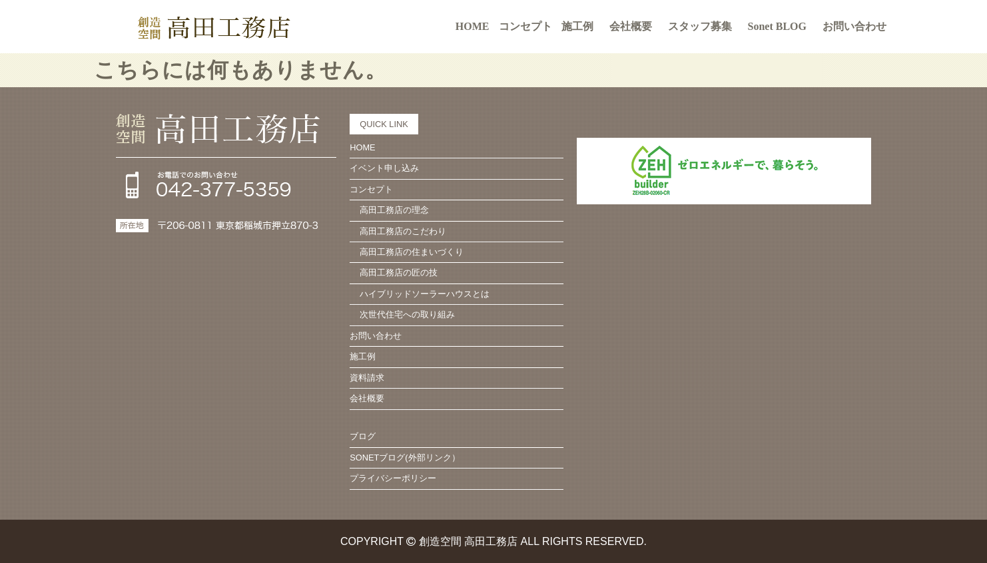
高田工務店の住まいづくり (412, 252)
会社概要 (630, 26)
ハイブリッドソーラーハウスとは (425, 294)
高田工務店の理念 (394, 210)
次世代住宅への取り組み (407, 314)
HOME (473, 26)
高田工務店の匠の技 (399, 273)
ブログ (363, 436)
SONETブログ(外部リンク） (405, 458)
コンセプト (371, 189)
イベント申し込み (384, 168)
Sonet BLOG (777, 26)
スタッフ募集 (700, 26)
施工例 (577, 26)
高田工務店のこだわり (403, 231)
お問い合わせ (854, 26)
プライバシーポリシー (393, 478)
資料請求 (367, 378)
